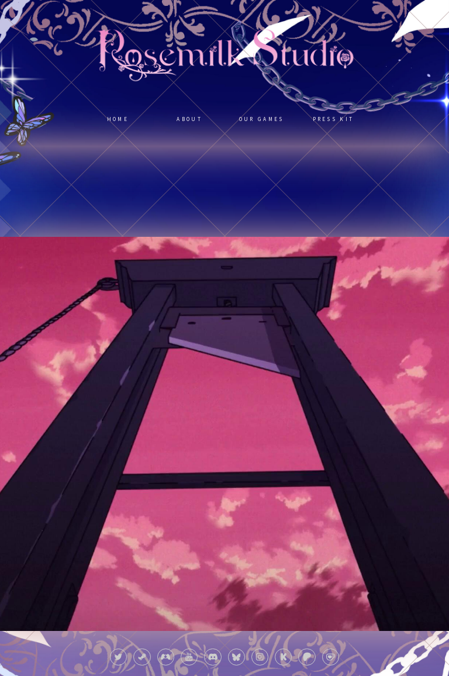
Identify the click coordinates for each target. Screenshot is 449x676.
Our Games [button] (261, 119)
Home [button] (118, 119)
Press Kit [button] (333, 119)
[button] (118, 657)
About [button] (189, 119)
